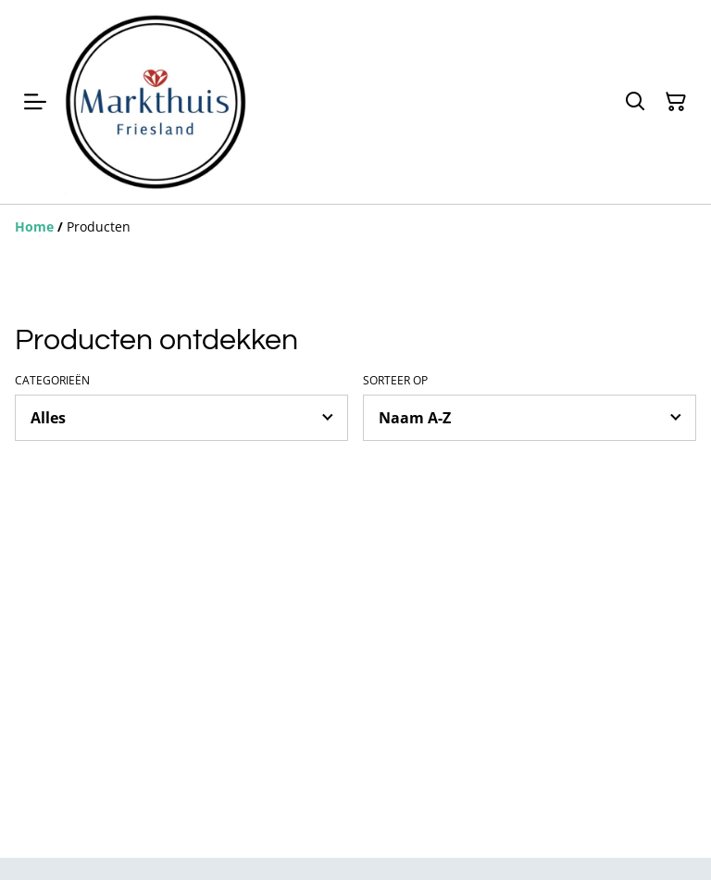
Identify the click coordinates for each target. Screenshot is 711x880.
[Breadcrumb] (355, 227)
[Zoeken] (635, 102)
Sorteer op (395, 380)
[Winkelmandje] (675, 102)
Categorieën (52, 380)
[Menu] (35, 102)
